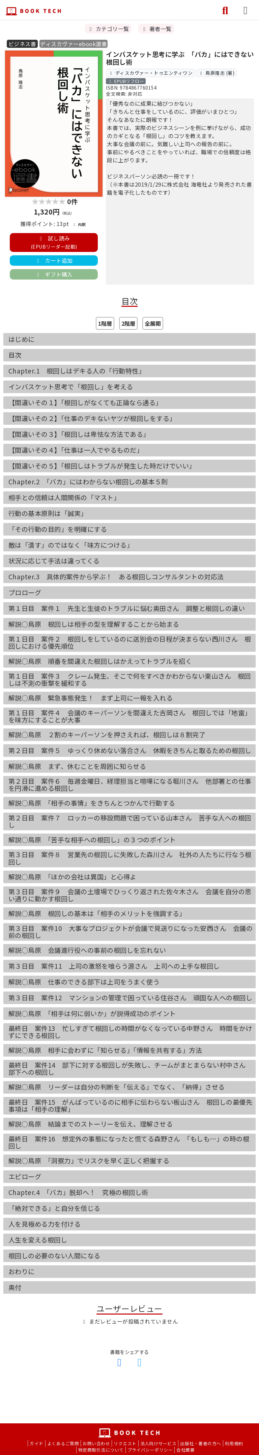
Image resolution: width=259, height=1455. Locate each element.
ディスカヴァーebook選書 (73, 44)
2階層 (128, 323)
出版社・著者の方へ (200, 1443)
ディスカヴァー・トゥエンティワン (150, 72)
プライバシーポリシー (150, 1450)
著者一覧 (156, 29)
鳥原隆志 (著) (216, 72)
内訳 (79, 224)
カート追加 (54, 260)
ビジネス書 (22, 44)
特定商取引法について (101, 1450)
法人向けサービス (158, 1443)
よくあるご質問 (63, 1443)
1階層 (105, 323)
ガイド (36, 1443)
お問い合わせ (96, 1443)
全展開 (153, 323)
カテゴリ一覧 (108, 29)
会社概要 (185, 1450)
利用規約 (234, 1443)
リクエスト (125, 1443)
